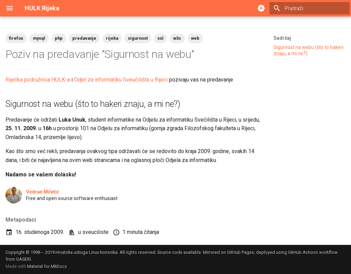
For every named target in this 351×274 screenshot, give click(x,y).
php (59, 38)
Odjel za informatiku (98, 79)
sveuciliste (95, 232)
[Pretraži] (309, 8)
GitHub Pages (240, 252)
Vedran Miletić (42, 192)
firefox (16, 38)
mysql (39, 38)
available (192, 252)
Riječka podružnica (27, 79)
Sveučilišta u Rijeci (145, 79)
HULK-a (60, 79)
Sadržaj (282, 38)
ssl (160, 38)
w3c (177, 38)
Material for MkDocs (47, 266)
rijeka (112, 38)
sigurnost (138, 38)
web (195, 38)
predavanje (84, 38)
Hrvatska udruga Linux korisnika (87, 252)
